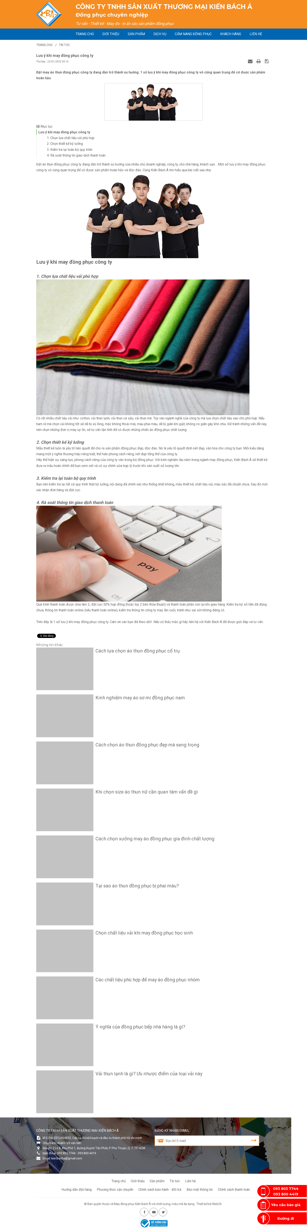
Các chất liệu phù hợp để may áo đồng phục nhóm (148, 979)
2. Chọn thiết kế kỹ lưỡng (65, 144)
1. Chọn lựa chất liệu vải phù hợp (70, 138)
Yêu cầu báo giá (285, 1205)
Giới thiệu (110, 34)
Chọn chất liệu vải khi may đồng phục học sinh (144, 933)
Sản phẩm (136, 34)
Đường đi (285, 1219)
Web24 (217, 1204)
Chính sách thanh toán (234, 1190)
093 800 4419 (285, 1194)
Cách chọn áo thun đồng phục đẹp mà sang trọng (147, 744)
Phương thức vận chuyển (115, 1190)
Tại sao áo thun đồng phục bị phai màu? (137, 885)
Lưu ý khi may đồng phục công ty (64, 132)
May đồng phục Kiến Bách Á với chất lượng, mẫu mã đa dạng (154, 1204)
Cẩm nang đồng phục (193, 34)
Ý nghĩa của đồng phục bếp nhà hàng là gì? (140, 1026)
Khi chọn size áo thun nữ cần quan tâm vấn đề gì (147, 792)
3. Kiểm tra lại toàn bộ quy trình (69, 150)
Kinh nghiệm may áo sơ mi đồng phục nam (140, 697)
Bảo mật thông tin (200, 1190)
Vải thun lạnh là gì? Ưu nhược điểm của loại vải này (149, 1073)
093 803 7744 (285, 1189)
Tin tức (175, 1181)
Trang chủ (85, 34)
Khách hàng (230, 34)
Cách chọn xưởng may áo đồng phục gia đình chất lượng (155, 838)
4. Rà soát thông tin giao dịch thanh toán (76, 155)
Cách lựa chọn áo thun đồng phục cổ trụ (138, 651)
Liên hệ (256, 34)
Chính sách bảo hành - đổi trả (159, 1190)
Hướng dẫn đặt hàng (76, 1190)
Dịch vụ (160, 34)
